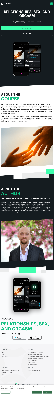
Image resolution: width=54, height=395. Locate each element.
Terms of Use (5, 356)
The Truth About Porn (32, 364)
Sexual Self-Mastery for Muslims (35, 354)
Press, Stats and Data (32, 360)
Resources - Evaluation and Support (35, 358)
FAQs (3, 374)
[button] (51, 3)
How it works (27, 33)
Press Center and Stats (7, 372)
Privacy (3, 354)
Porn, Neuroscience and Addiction (35, 352)
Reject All (47, 392)
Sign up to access (27, 28)
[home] (6, 3)
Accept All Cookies (37, 392)
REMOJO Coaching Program (34, 370)
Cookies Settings (6, 392)
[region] (27, 390)
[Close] (51, 387)
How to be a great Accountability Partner (10, 370)
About (3, 352)
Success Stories (31, 362)
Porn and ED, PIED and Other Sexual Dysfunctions (38, 356)
